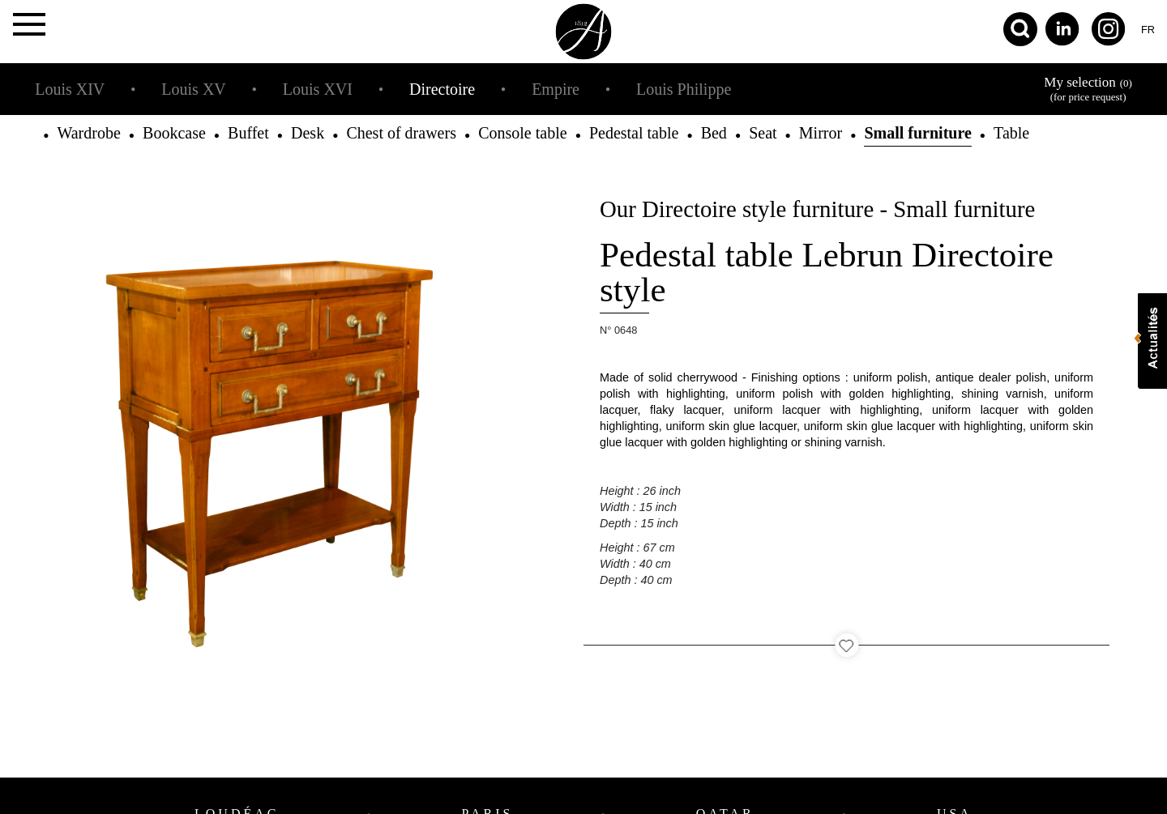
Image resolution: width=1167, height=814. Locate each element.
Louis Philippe (683, 89)
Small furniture (917, 133)
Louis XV (193, 89)
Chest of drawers (401, 133)
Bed (714, 133)
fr (1148, 29)
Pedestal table (634, 133)
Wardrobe (88, 133)
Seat (762, 133)
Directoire (442, 89)
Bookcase (174, 133)
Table (1011, 133)
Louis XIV (70, 89)
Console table (522, 133)
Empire (555, 89)
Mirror (820, 133)
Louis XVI (318, 89)
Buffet (248, 133)
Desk (307, 133)
